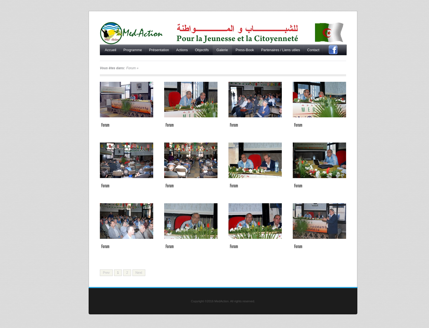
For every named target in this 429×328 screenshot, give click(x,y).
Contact (313, 50)
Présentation (159, 50)
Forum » (132, 68)
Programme (132, 50)
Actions (182, 50)
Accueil (131, 33)
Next (138, 273)
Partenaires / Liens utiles (280, 50)
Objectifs (202, 50)
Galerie (222, 50)
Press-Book (245, 50)
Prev (106, 273)
